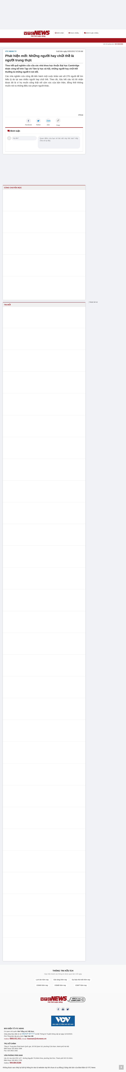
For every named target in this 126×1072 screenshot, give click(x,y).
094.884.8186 (14, 1063)
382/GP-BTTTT (27, 1035)
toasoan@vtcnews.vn (33, 1039)
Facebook (28, 125)
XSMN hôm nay (42, 985)
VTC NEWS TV (11, 51)
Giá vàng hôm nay (60, 980)
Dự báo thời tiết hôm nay (81, 980)
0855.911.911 (14, 1039)
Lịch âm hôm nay (42, 980)
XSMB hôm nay (60, 985)
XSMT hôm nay (81, 985)
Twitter (38, 125)
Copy (58, 125)
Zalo (48, 125)
